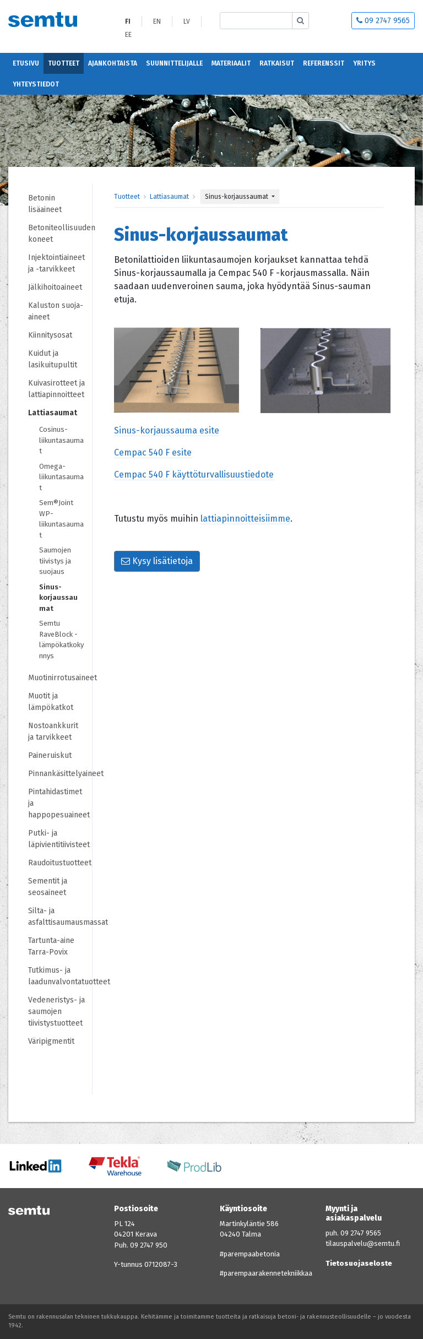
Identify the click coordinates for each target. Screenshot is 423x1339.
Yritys (364, 63)
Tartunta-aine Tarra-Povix (51, 946)
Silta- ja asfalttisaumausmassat (60, 916)
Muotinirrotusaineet (60, 677)
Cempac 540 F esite (153, 452)
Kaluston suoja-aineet (55, 311)
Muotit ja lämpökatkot (50, 701)
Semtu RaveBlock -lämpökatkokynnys (61, 639)
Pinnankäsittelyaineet (60, 773)
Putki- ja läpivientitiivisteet (59, 838)
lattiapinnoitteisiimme (245, 518)
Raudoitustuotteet (59, 863)
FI (128, 21)
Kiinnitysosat (50, 335)
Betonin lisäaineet (45, 203)
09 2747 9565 (383, 20)
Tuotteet (63, 63)
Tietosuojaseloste (359, 1263)
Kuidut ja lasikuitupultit (52, 359)
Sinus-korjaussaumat (58, 597)
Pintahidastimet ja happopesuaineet (59, 803)
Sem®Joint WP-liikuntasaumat (61, 518)
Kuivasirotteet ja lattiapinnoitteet (56, 388)
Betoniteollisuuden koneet (60, 233)
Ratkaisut (276, 63)
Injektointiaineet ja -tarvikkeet (56, 263)
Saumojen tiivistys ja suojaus (55, 561)
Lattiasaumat (52, 413)
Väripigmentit (51, 1041)
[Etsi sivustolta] (256, 20)
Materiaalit (231, 63)
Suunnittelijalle (174, 63)
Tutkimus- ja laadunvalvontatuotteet (60, 976)
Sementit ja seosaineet (47, 886)
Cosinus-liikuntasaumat (61, 440)
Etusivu (26, 63)
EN (157, 21)
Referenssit (323, 63)
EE (128, 35)
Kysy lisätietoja (157, 561)
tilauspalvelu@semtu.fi (363, 1243)
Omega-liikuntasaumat (61, 477)
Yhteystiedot (36, 84)
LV (186, 21)
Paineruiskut (50, 755)
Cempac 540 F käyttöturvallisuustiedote (194, 474)
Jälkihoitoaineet (55, 287)
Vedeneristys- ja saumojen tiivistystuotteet (56, 1011)
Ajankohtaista (112, 63)
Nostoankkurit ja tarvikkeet (53, 731)
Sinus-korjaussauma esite (166, 430)
